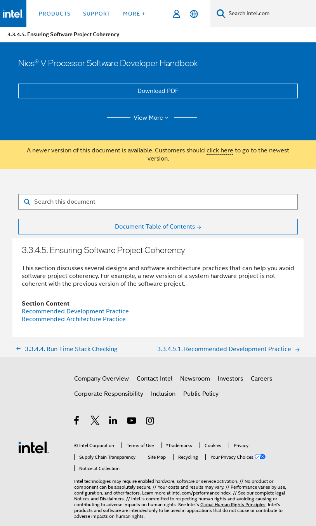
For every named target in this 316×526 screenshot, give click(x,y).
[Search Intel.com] (271, 13)
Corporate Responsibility (108, 394)
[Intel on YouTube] (132, 422)
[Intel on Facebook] (77, 422)
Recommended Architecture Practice (74, 319)
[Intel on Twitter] (95, 422)
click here (220, 150)
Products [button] (55, 13)
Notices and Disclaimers (99, 499)
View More (152, 118)
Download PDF (158, 91)
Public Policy (201, 394)
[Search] (221, 13)
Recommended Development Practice (75, 311)
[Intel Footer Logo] (33, 447)
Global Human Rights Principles (233, 504)
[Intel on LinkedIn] (114, 422)
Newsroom (195, 379)
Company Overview (101, 379)
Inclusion (163, 394)
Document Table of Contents (155, 227)
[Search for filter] (158, 202)
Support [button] (97, 13)
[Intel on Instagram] (150, 422)
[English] (194, 13)
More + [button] (134, 13)
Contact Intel (154, 379)
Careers (261, 379)
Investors (230, 379)
